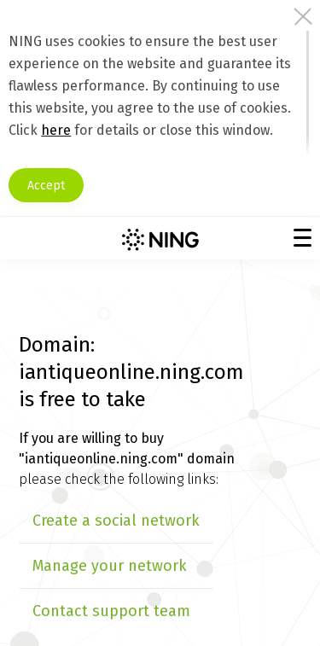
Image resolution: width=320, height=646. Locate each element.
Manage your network (109, 565)
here (56, 130)
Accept (46, 185)
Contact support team (111, 611)
